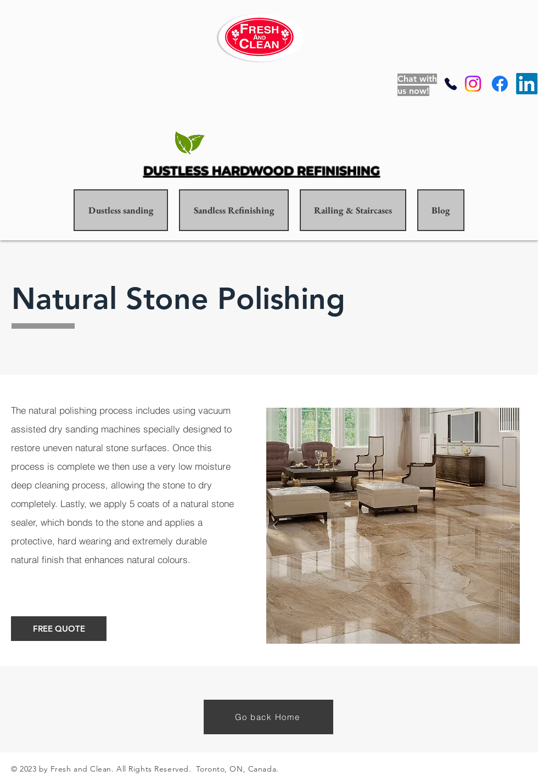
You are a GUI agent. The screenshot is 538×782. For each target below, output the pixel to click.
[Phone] (450, 83)
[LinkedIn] (526, 83)
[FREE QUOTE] (59, 628)
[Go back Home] (268, 717)
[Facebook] (500, 83)
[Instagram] (473, 83)
